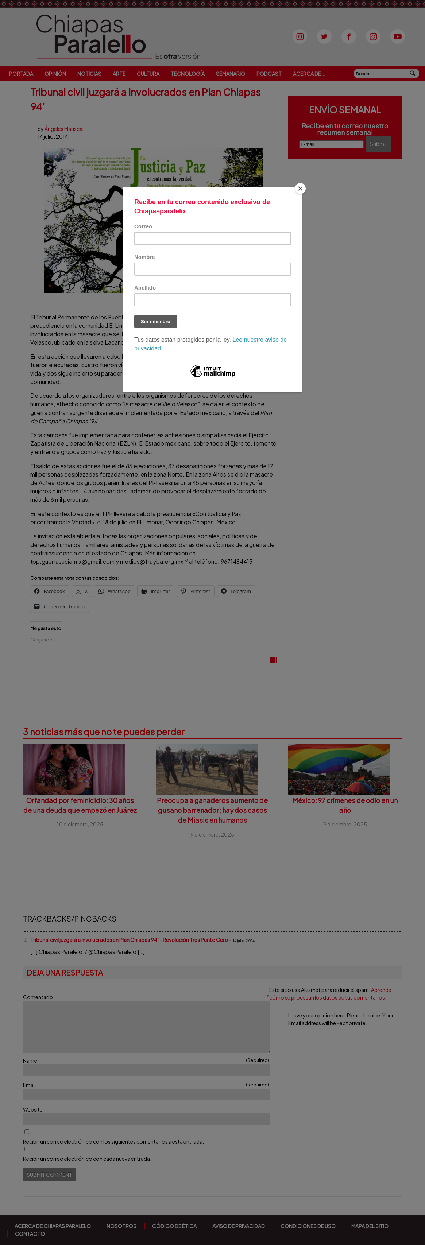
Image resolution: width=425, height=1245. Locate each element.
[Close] (300, 188)
